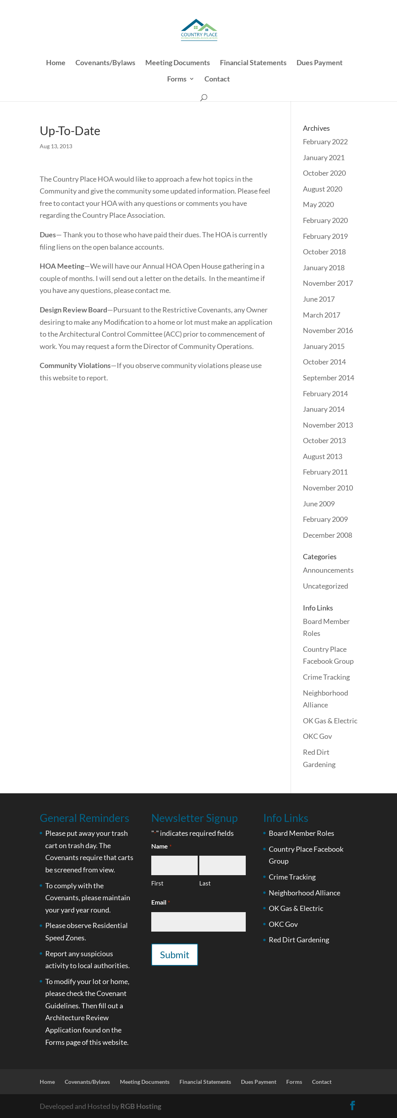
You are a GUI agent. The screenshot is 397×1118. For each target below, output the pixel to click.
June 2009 (319, 503)
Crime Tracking (326, 676)
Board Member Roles (301, 833)
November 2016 (328, 330)
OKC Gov (317, 736)
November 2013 (328, 424)
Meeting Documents (177, 63)
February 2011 (325, 471)
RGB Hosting (140, 1106)
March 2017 (321, 314)
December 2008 (327, 535)
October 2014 (324, 361)
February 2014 (325, 393)
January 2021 (324, 157)
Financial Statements (253, 63)
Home (56, 63)
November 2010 (328, 487)
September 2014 (328, 377)
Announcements (328, 570)
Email (160, 903)
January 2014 (324, 409)
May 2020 (318, 204)
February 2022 (325, 141)
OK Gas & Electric (330, 720)
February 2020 (325, 220)
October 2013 (324, 440)
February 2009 (325, 519)
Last (205, 883)
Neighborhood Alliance (304, 892)
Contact (217, 79)
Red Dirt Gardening (299, 939)
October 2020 (324, 173)
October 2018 (324, 251)
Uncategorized (325, 585)
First (157, 883)
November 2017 (328, 283)
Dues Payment (320, 63)
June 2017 (319, 299)
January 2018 (324, 267)
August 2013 (322, 456)
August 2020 (322, 188)
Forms (177, 79)
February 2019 (325, 236)
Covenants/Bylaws (105, 63)
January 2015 (324, 346)
